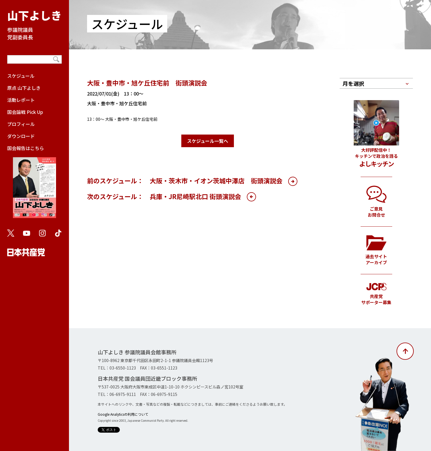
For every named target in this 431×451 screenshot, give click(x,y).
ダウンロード (21, 136)
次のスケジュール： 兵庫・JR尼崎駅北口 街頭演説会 (164, 196)
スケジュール (20, 75)
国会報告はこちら (34, 184)
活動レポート (21, 99)
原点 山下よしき (24, 87)
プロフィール (21, 123)
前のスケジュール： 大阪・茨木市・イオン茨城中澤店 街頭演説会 (184, 180)
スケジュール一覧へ (207, 140)
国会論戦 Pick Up (25, 111)
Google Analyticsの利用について (123, 414)
